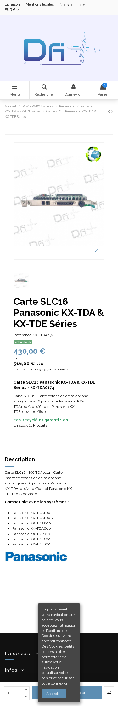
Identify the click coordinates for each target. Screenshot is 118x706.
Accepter (54, 694)
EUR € (12, 10)
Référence (22, 335)
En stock (21, 425)
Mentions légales (40, 5)
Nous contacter (72, 5)
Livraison (13, 5)
